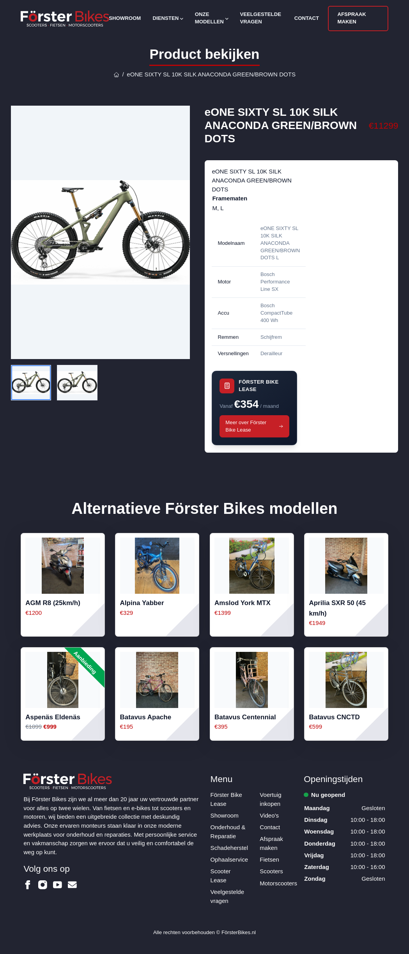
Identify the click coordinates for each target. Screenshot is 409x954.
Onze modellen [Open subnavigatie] (211, 18)
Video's (269, 815)
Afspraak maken (352, 18)
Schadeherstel (229, 847)
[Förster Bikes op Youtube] (57, 884)
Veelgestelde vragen (260, 18)
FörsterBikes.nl (238, 932)
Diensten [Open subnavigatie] (167, 18)
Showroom (125, 18)
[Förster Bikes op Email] (72, 884)
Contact (306, 18)
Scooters (271, 871)
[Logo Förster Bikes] (65, 19)
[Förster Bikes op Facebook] (27, 884)
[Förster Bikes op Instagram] (42, 884)
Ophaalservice (229, 859)
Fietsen (269, 859)
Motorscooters (278, 883)
